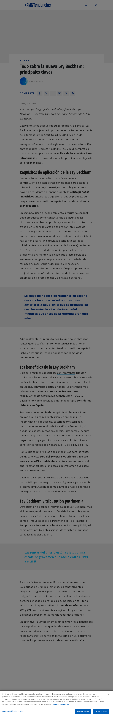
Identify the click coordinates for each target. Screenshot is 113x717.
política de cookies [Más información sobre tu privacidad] (61, 704)
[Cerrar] (109, 694)
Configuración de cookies (12, 711)
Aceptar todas (83, 711)
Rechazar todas (101, 711)
